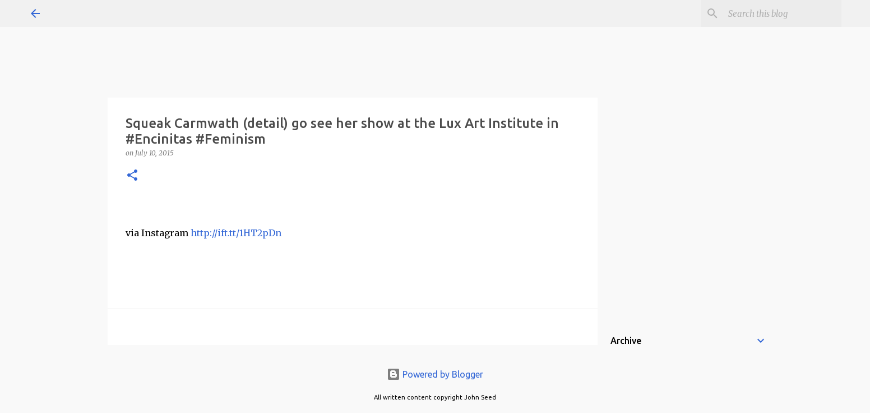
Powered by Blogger (435, 374)
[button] (132, 175)
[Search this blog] (782, 13)
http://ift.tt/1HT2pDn (236, 232)
